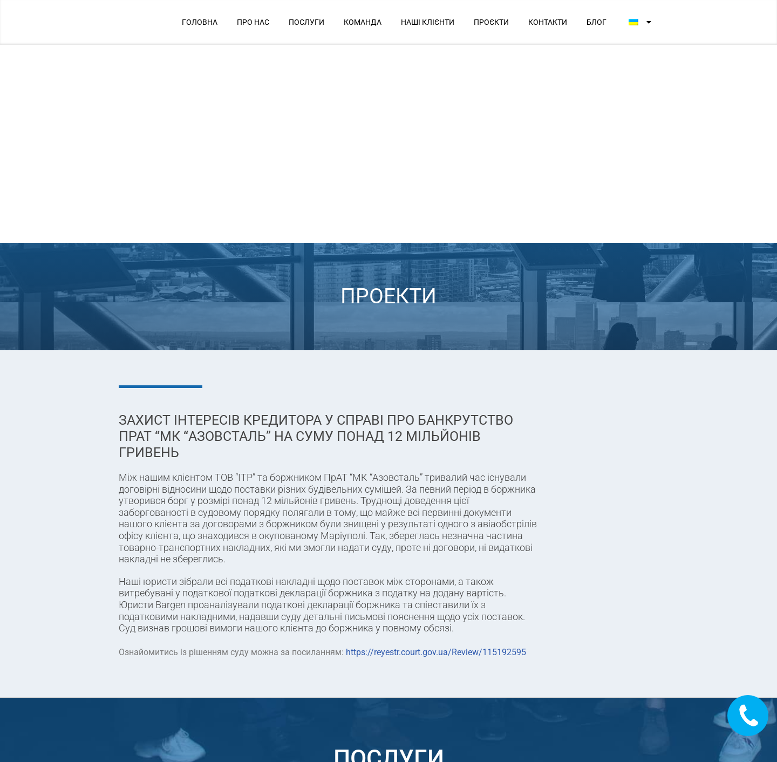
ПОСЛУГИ (306, 22)
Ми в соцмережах (542, 682)
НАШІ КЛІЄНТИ (427, 22)
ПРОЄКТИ (491, 22)
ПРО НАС (253, 22)
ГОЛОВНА (199, 22)
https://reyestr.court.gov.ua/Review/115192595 (436, 453)
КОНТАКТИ (547, 22)
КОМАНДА (362, 22)
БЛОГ (596, 22)
